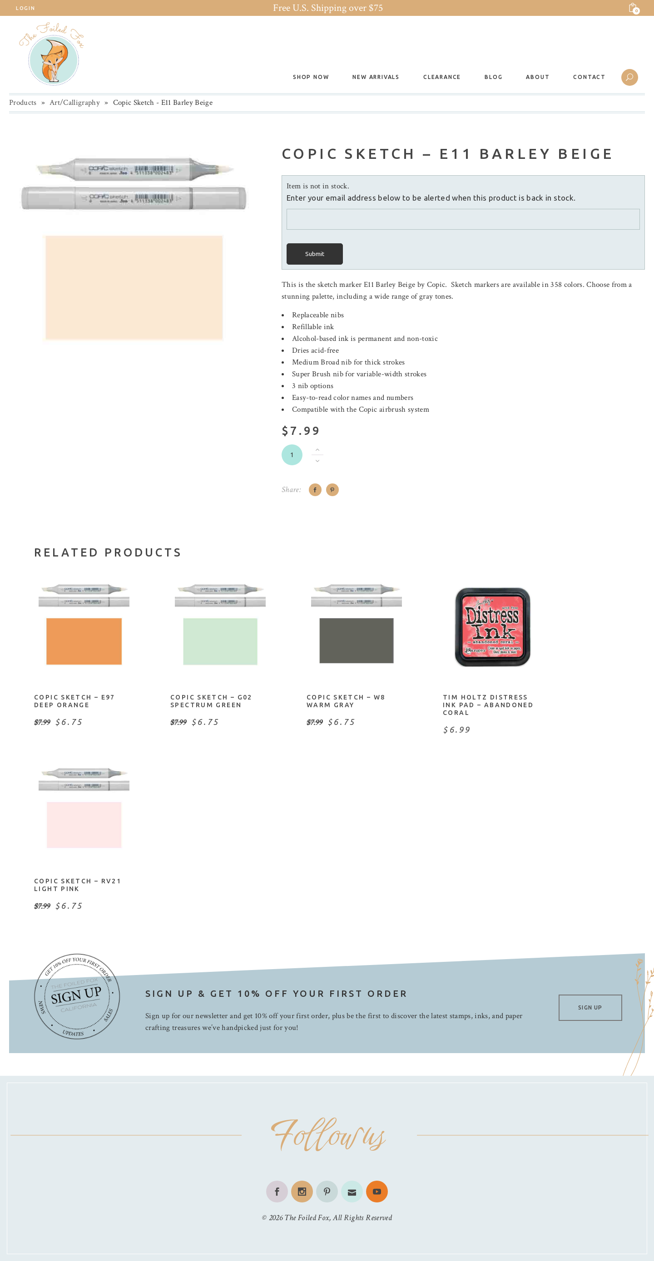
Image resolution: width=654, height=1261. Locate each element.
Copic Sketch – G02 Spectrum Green (211, 701)
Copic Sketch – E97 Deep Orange (74, 701)
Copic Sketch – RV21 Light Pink (77, 884)
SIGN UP (590, 1007)
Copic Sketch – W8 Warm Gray (346, 701)
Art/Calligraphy (75, 103)
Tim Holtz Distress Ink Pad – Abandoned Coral (488, 705)
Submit (314, 254)
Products (23, 103)
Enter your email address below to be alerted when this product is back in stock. (431, 197)
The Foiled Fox (306, 1217)
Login (25, 8)
